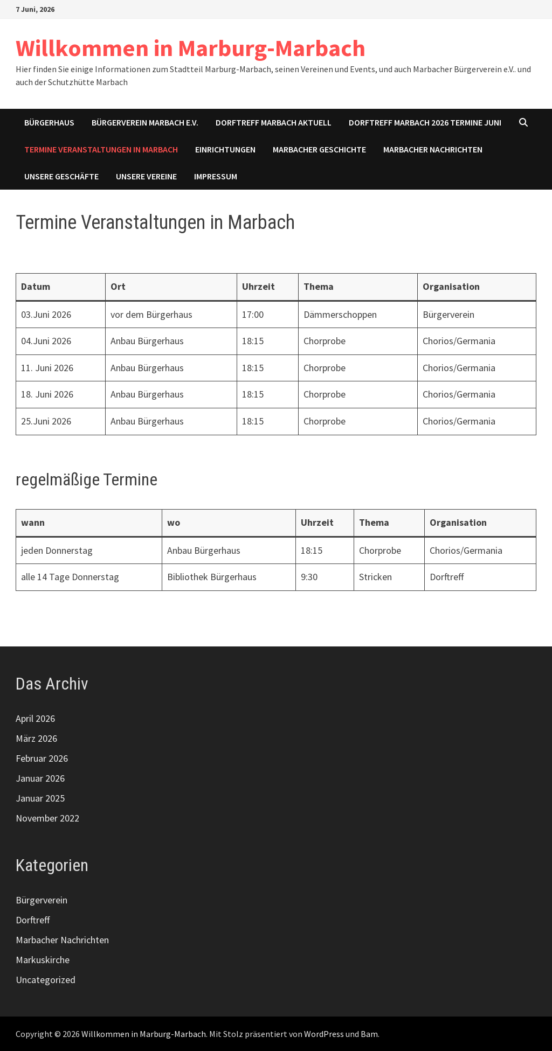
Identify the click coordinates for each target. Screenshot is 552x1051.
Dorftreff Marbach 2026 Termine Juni (425, 122)
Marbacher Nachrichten (432, 149)
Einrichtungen (225, 149)
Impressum (215, 176)
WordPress (324, 1033)
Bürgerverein (41, 900)
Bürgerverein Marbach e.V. (145, 122)
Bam (369, 1033)
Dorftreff (33, 920)
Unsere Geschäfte (61, 176)
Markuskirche (43, 959)
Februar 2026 (42, 758)
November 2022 (47, 818)
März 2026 (36, 738)
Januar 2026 (40, 778)
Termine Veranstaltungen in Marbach (101, 149)
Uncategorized (45, 979)
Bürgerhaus (49, 122)
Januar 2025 (40, 798)
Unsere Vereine (146, 176)
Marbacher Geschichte (319, 149)
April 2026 (35, 718)
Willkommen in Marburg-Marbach (190, 47)
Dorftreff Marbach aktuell (274, 122)
